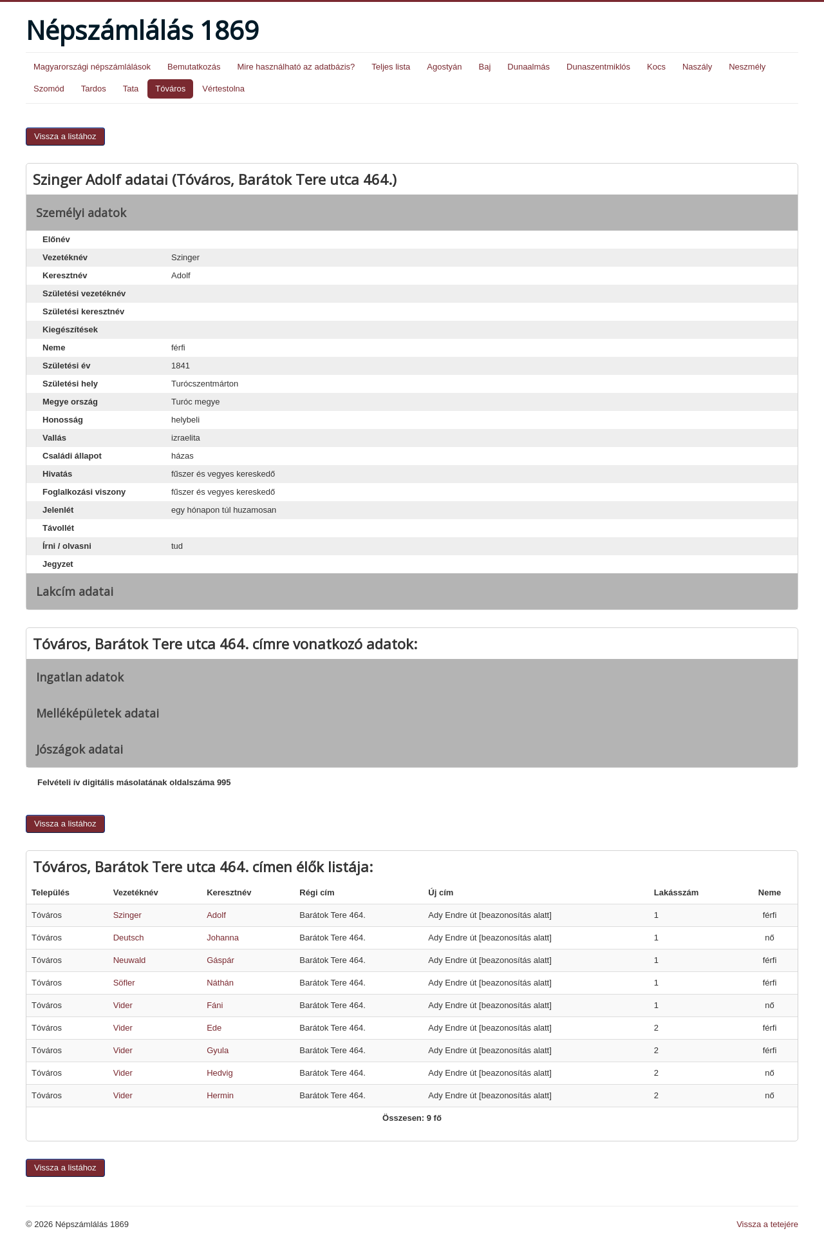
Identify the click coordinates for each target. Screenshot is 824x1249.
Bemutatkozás (193, 67)
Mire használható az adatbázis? (296, 67)
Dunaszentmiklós (598, 67)
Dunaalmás (528, 67)
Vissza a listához (65, 136)
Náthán (220, 982)
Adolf (216, 915)
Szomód (48, 88)
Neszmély (747, 67)
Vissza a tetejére (767, 1224)
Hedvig (219, 1073)
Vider (123, 1005)
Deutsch (128, 937)
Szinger (127, 915)
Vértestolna (223, 88)
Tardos (93, 88)
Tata (131, 88)
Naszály (697, 67)
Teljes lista (390, 67)
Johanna (223, 937)
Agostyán (444, 67)
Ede (214, 1028)
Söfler (124, 982)
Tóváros (170, 88)
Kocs (656, 67)
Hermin (220, 1095)
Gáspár (220, 960)
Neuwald (129, 960)
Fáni (215, 1005)
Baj (484, 67)
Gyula (218, 1050)
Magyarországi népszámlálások (92, 67)
